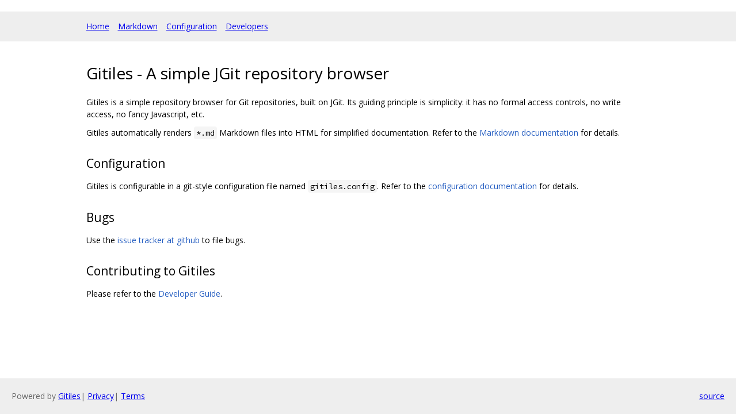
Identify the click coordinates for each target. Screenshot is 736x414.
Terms (133, 395)
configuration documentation (482, 186)
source (711, 395)
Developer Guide (189, 293)
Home (97, 26)
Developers (247, 26)
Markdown (138, 26)
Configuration (191, 26)
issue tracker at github (158, 240)
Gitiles (69, 395)
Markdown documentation (528, 132)
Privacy (100, 395)
